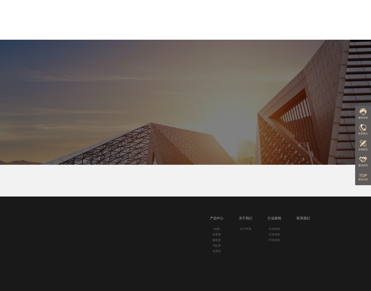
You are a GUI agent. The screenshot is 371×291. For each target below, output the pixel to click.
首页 (42, 132)
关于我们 (250, 28)
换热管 (266, 240)
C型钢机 (55, 132)
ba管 (266, 228)
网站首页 (151, 28)
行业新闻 (300, 28)
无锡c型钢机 (74, 132)
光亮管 (266, 251)
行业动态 (324, 240)
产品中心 (201, 28)
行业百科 (324, 234)
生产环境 (295, 228)
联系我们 (350, 28)
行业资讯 (324, 228)
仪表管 (266, 234)
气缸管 (266, 245)
